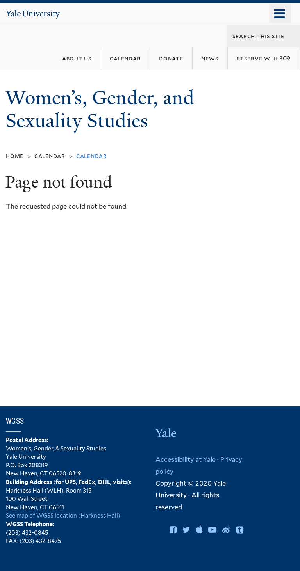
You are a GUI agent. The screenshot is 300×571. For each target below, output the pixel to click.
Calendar (49, 156)
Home (14, 156)
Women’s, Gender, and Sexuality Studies (99, 109)
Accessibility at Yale (185, 459)
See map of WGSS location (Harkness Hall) (63, 515)
